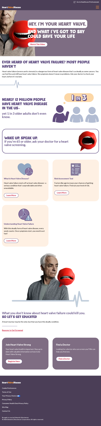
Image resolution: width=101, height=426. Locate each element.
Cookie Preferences (9, 388)
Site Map (5, 407)
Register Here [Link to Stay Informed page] (14, 361)
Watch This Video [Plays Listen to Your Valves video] (37, 44)
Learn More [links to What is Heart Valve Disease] (11, 195)
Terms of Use (6, 392)
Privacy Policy (7, 399)
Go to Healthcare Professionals (86, 2)
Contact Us (6, 411)
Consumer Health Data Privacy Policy (15, 403)
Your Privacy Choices (11, 396)
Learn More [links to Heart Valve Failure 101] (11, 241)
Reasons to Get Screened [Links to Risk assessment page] (12, 330)
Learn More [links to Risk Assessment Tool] (61, 193)
